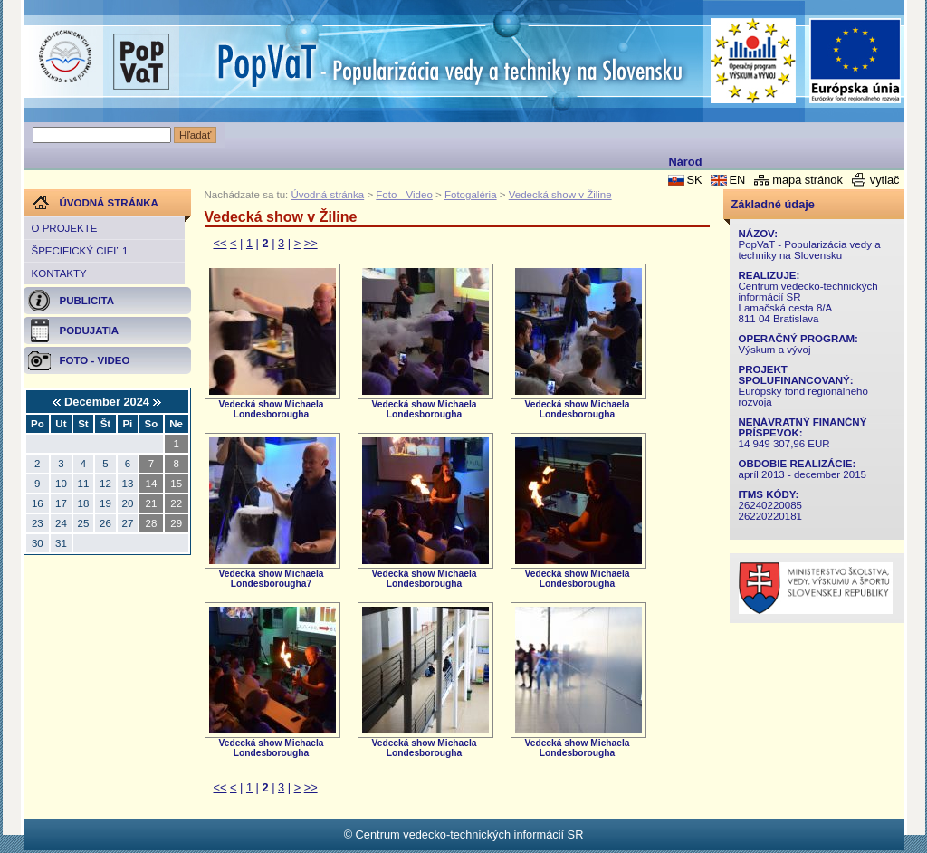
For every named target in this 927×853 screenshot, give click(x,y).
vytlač (885, 180)
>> (311, 243)
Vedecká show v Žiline (560, 194)
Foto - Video (404, 194)
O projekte (65, 228)
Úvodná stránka (328, 194)
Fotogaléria (470, 194)
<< (220, 243)
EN (737, 180)
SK (694, 180)
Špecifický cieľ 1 (80, 250)
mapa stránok (807, 180)
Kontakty (59, 273)
